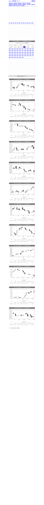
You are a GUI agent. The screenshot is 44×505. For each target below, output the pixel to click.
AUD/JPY (29, 3)
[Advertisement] (22, 14)
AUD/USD (11, 4)
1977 (33, 55)
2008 (30, 50)
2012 (20, 50)
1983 (17, 55)
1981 (23, 55)
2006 (10, 52)
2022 (20, 48)
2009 (28, 50)
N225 (14, 5)
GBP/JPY (24, 3)
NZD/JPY (15, 4)
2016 (10, 50)
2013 (17, 50)
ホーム (10, 1)
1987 (33, 54)
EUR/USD (15, 3)
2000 (25, 52)
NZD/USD (20, 4)
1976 (10, 57)
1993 (17, 54)
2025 (12, 48)
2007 (33, 50)
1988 (30, 54)
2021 (23, 48)
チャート (18, 1)
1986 (10, 55)
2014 (15, 50)
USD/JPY (11, 3)
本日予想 (14, 1)
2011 (23, 50)
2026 (10, 48)
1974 (15, 57)
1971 (23, 57)
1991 (23, 54)
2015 (12, 50)
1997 (33, 52)
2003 (17, 52)
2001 (23, 52)
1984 (15, 55)
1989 (28, 54)
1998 (30, 52)
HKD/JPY (11, 5)
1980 (25, 55)
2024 (15, 48)
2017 (33, 48)
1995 (12, 54)
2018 (30, 48)
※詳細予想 (26, 43)
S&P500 (23, 5)
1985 (12, 55)
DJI (20, 5)
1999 (28, 52)
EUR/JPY (20, 3)
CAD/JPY (24, 4)
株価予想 (33, 1)
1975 (12, 57)
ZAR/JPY (33, 4)
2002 (20, 52)
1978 (30, 55)
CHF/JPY (29, 4)
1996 (10, 54)
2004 (15, 52)
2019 (28, 48)
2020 (25, 48)
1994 (15, 54)
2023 (17, 48)
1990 (25, 54)
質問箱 (18, 328)
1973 (17, 57)
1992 (20, 54)
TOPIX (17, 5)
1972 (20, 57)
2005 (12, 52)
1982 (20, 55)
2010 (25, 50)
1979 (28, 55)
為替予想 (14, 328)
